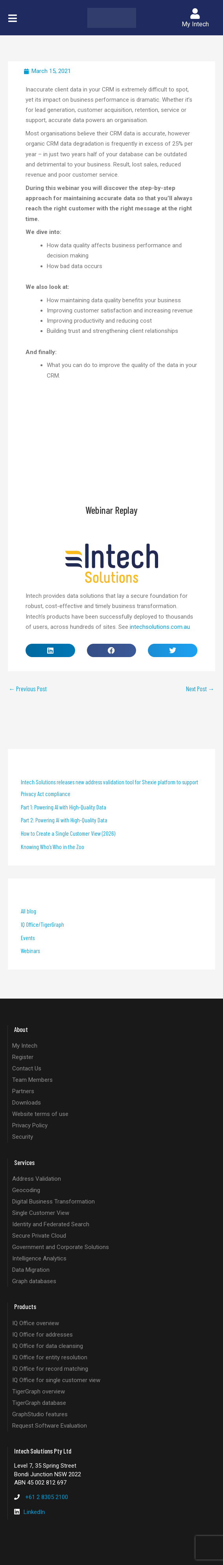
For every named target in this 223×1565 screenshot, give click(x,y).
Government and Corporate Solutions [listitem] (60, 1247)
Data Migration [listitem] (31, 1269)
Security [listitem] (22, 1136)
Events (28, 937)
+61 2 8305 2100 (46, 1497)
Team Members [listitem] (32, 1079)
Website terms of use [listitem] (40, 1114)
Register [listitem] (22, 1057)
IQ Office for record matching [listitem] (50, 1368)
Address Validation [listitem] (36, 1178)
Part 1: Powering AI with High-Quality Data (63, 807)
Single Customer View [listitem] (40, 1212)
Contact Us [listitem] (26, 1068)
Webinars (30, 950)
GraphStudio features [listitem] (40, 1414)
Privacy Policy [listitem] (30, 1125)
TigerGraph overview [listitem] (38, 1391)
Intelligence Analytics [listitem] (39, 1258)
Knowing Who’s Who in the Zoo (52, 846)
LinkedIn (34, 1512)
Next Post (200, 688)
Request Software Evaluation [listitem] (49, 1425)
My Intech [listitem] (24, 1045)
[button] (12, 18)
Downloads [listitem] (26, 1102)
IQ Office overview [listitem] (35, 1323)
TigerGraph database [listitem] (39, 1402)
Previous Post (28, 688)
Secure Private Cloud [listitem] (39, 1235)
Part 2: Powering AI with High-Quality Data (64, 820)
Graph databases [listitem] (34, 1281)
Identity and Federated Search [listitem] (50, 1224)
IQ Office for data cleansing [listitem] (47, 1346)
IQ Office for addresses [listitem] (42, 1334)
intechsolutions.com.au (160, 626)
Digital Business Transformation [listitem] (53, 1201)
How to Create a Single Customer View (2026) (68, 833)
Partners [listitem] (23, 1091)
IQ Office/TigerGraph (42, 924)
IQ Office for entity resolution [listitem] (49, 1357)
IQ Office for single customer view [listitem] (56, 1380)
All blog (28, 911)
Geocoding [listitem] (26, 1190)
